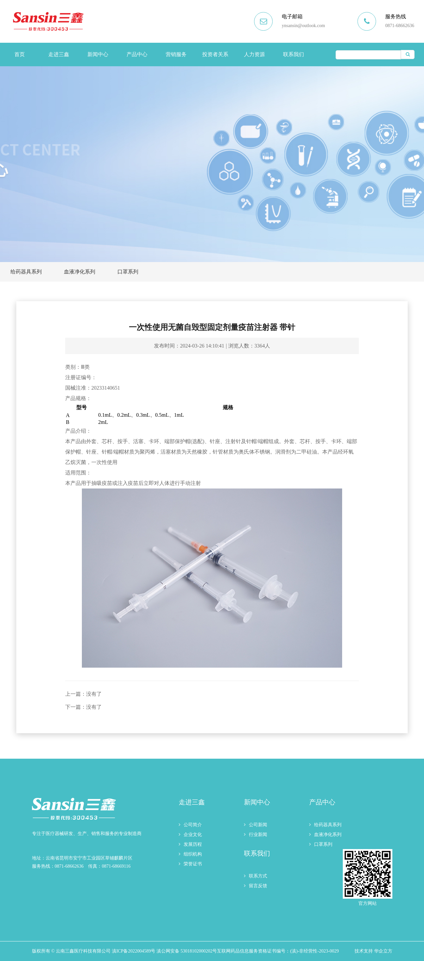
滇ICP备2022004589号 (134, 951)
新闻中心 (97, 54)
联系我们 (293, 54)
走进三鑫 (58, 54)
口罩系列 (127, 271)
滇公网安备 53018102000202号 (187, 951)
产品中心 (137, 54)
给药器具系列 (26, 271)
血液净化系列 (79, 271)
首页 (19, 54)
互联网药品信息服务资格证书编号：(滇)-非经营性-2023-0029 (278, 951)
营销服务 (176, 54)
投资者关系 (215, 54)
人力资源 (254, 54)
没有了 (94, 694)
